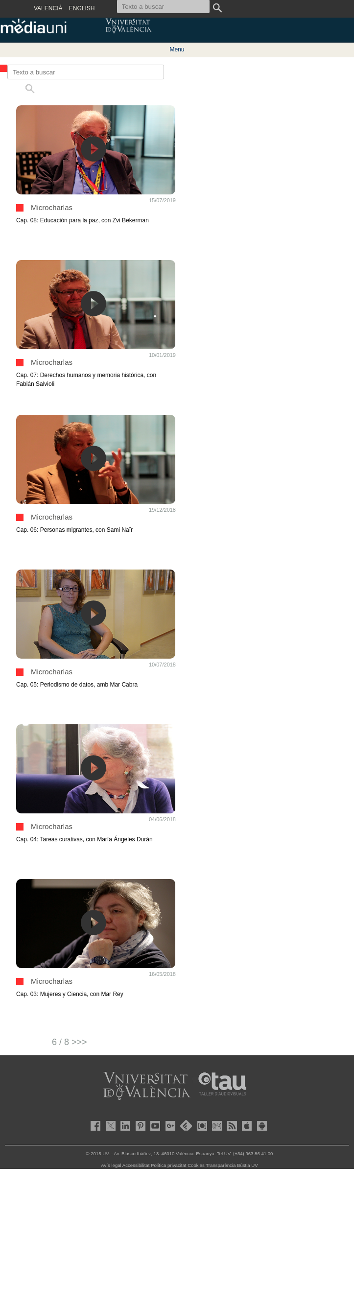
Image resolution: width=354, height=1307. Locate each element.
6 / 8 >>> (69, 1042)
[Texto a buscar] (85, 72)
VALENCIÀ (48, 8)
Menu (176, 49)
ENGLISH (82, 8)
